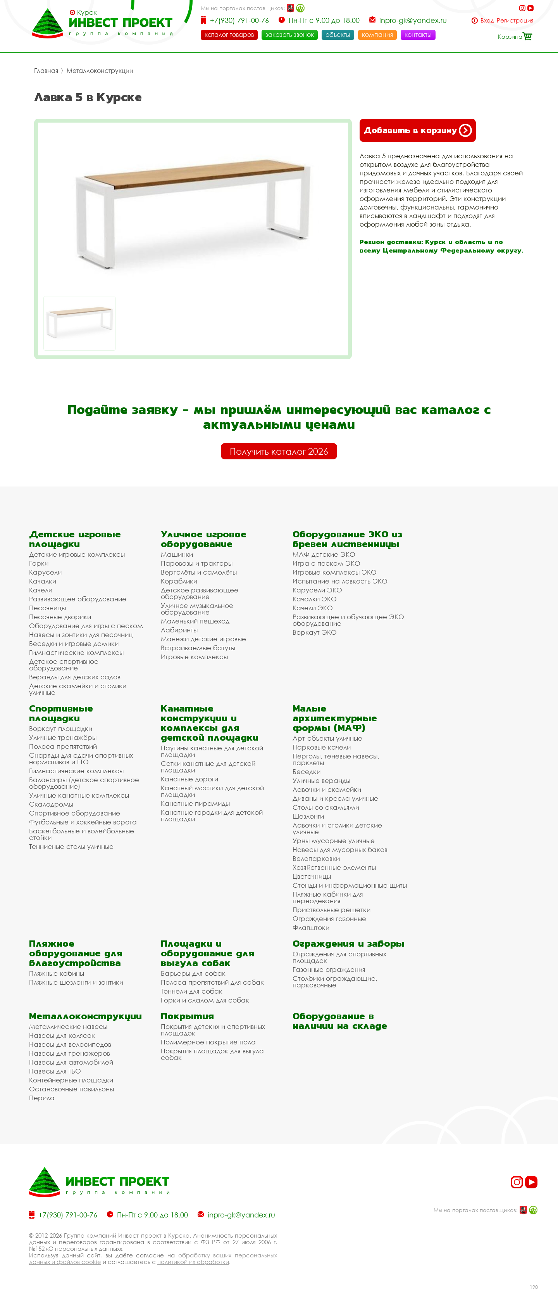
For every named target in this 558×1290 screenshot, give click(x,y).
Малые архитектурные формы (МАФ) (335, 717)
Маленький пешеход (195, 621)
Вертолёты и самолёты (199, 572)
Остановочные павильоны (71, 1089)
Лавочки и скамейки (327, 789)
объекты (338, 34)
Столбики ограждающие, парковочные (335, 981)
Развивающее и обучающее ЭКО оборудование (348, 620)
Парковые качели (322, 747)
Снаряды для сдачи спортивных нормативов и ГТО (81, 758)
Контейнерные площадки (71, 1080)
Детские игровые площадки (75, 539)
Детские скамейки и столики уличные (77, 689)
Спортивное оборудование (74, 813)
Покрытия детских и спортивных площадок (213, 1029)
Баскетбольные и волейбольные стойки (81, 834)
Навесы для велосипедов (70, 1044)
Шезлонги (308, 816)
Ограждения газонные (329, 918)
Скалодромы (51, 804)
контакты (418, 34)
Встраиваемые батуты (198, 647)
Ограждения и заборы (349, 943)
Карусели (45, 572)
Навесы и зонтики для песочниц (81, 634)
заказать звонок (289, 34)
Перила (42, 1097)
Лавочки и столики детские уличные (337, 828)
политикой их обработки (193, 1261)
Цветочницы (312, 876)
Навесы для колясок (62, 1035)
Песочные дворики (60, 616)
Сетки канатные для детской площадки (208, 766)
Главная (46, 70)
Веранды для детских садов (75, 677)
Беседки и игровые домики (74, 643)
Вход (487, 20)
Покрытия (187, 1016)
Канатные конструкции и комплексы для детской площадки (209, 722)
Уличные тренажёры (62, 737)
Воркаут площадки (60, 728)
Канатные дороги (189, 779)
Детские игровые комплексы (77, 554)
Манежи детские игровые (203, 638)
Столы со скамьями (326, 807)
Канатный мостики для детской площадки (212, 791)
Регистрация (515, 20)
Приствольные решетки (331, 909)
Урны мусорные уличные (334, 840)
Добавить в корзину (417, 130)
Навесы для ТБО (55, 1071)
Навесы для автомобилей (71, 1062)
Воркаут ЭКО (315, 632)
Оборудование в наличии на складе (340, 1020)
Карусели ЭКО (317, 590)
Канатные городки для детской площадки (212, 815)
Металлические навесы (68, 1026)
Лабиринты (179, 630)
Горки (38, 563)
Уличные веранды (321, 780)
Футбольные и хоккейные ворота (83, 822)
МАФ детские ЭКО (324, 554)
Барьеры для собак (193, 973)
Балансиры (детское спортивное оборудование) (84, 783)
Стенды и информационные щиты (350, 885)
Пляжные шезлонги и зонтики (76, 982)
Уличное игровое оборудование (203, 539)
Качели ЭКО (313, 607)
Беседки (306, 771)
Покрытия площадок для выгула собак (212, 1054)
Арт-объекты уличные (327, 738)
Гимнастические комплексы (76, 652)
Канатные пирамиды (195, 803)
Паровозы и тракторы (196, 563)
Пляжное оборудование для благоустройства (75, 953)
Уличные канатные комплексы (79, 795)
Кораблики (179, 581)
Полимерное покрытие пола (208, 1042)
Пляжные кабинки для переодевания (328, 897)
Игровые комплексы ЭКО (335, 572)
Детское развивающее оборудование (199, 593)
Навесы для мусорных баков (340, 849)
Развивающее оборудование (77, 599)
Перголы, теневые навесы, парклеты (336, 759)
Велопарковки (316, 858)
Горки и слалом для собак (205, 1000)
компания (377, 34)
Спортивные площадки (61, 713)
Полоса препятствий (63, 746)
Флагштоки (311, 927)
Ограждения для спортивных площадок (339, 957)
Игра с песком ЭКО (326, 563)
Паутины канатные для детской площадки (212, 751)
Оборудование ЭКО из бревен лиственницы (347, 539)
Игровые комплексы (194, 656)
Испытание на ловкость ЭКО (340, 581)
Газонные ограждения (329, 969)
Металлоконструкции (100, 70)
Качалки (42, 581)
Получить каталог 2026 (279, 451)
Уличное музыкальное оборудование (197, 608)
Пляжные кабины (56, 973)
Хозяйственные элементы (334, 867)
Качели (40, 590)
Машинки (177, 554)
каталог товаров (229, 34)
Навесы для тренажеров (69, 1053)
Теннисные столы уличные (71, 846)
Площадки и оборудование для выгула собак (207, 953)
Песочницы (47, 607)
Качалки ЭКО (315, 599)
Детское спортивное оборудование (63, 664)
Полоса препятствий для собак (212, 982)
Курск (87, 12)
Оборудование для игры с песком (86, 625)
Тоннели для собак (191, 991)
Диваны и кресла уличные (335, 798)
